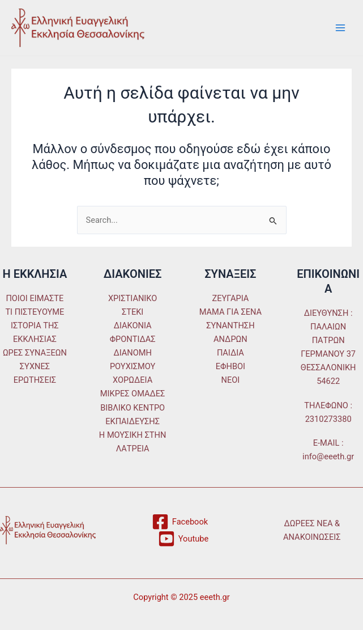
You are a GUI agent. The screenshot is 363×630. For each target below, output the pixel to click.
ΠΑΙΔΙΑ (230, 353)
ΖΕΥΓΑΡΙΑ (230, 298)
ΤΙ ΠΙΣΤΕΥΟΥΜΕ (34, 312)
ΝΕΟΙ (230, 380)
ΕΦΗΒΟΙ (230, 366)
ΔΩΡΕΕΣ (299, 523)
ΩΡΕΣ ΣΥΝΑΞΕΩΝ (35, 353)
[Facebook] (179, 521)
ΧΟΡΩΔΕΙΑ (132, 380)
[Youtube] (183, 538)
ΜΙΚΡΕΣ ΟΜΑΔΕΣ (132, 393)
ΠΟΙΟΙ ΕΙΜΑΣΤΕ (34, 298)
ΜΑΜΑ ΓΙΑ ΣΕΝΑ (230, 312)
